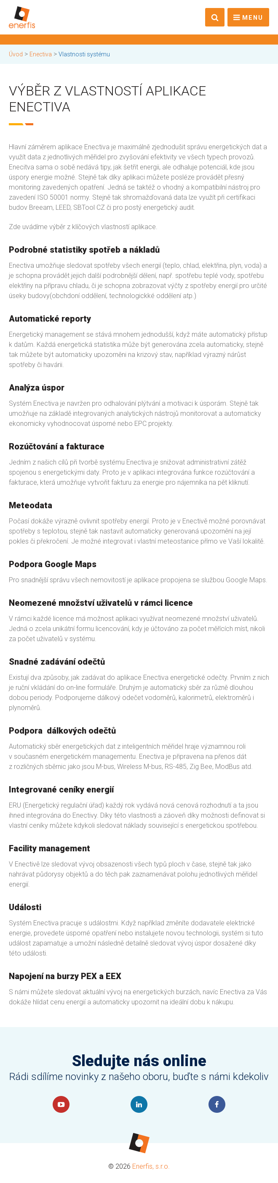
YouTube (61, 1104)
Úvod (16, 54)
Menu (252, 17)
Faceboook (216, 1104)
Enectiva (40, 54)
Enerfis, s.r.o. (151, 1166)
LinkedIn (139, 1104)
